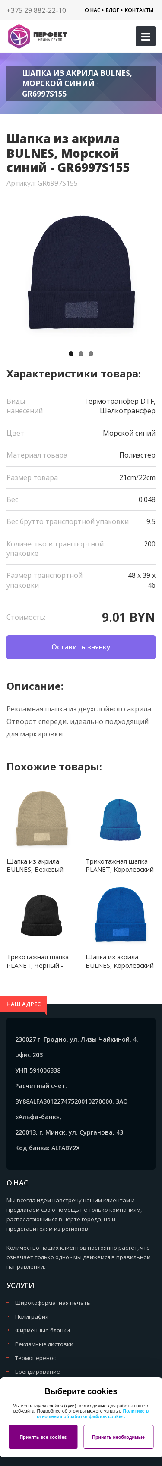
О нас (92, 10)
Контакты (139, 10)
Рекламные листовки (44, 1344)
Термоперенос (35, 1358)
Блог (112, 10)
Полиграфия (31, 1316)
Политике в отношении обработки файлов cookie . (93, 1413)
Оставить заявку (81, 647)
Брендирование (37, 1372)
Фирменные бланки (42, 1330)
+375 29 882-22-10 (36, 10)
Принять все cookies (43, 1437)
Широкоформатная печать (52, 1303)
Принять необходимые (118, 1437)
